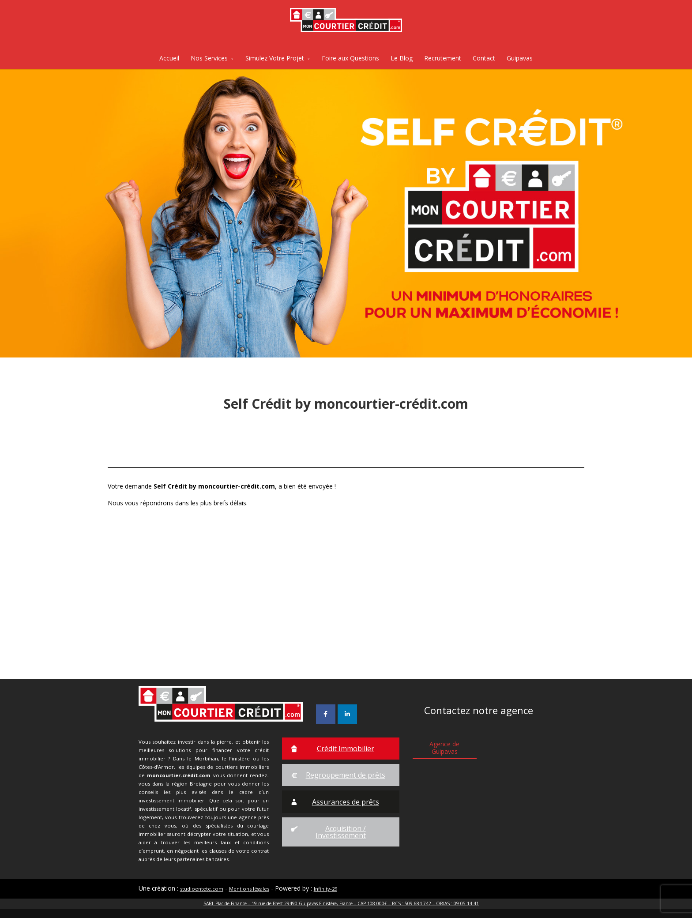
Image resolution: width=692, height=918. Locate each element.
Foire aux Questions (350, 58)
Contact (484, 58)
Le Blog (402, 58)
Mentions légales (249, 888)
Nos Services (209, 58)
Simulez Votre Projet (274, 58)
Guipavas (520, 58)
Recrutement (442, 58)
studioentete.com (201, 888)
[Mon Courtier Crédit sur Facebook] (325, 714)
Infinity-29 (325, 888)
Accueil (169, 58)
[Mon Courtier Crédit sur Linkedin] (347, 714)
